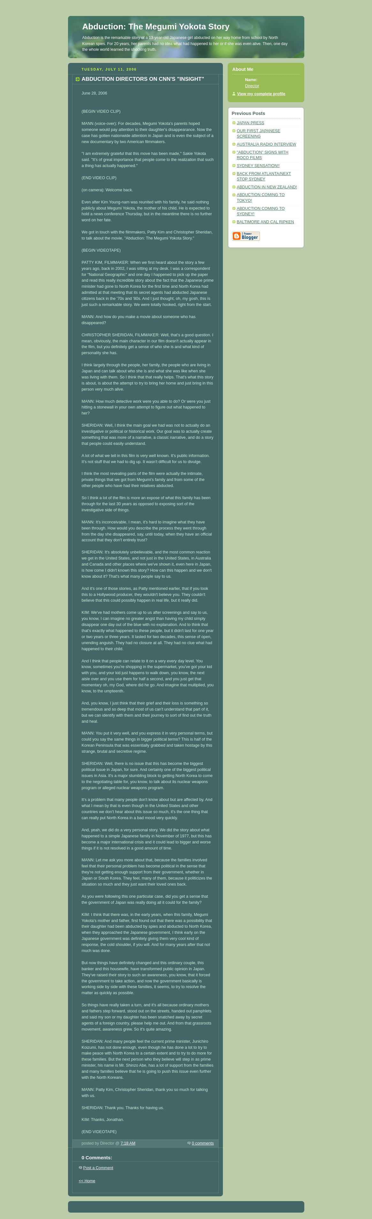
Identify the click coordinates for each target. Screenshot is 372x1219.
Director (252, 86)
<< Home (87, 1181)
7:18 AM (128, 1143)
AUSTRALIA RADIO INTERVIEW (266, 144)
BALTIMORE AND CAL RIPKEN (265, 222)
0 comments (203, 1143)
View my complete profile (261, 94)
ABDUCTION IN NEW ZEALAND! (267, 187)
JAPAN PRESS (250, 123)
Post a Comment (98, 1168)
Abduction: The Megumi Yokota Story (156, 26)
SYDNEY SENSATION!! (258, 166)
